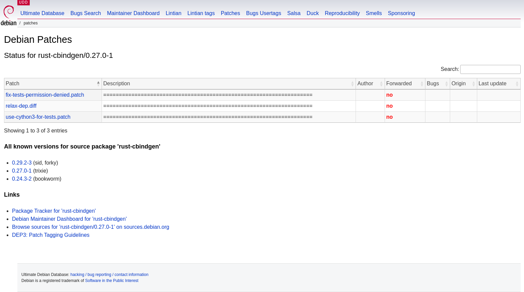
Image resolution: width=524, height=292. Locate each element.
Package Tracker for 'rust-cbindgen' (54, 211)
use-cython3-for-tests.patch (38, 117)
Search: (450, 69)
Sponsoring (401, 13)
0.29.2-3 (22, 163)
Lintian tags (201, 13)
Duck (312, 13)
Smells (374, 13)
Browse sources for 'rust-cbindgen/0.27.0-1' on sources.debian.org (90, 227)
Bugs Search (86, 13)
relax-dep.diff (21, 106)
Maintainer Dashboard (133, 13)
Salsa (293, 13)
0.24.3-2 (22, 179)
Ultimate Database (42, 13)
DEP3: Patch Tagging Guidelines (51, 235)
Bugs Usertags (263, 13)
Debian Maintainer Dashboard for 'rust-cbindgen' (69, 219)
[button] (98, 83)
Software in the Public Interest (111, 280)
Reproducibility (342, 13)
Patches (230, 13)
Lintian (173, 13)
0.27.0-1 (22, 171)
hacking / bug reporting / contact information (109, 274)
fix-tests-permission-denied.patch (45, 95)
